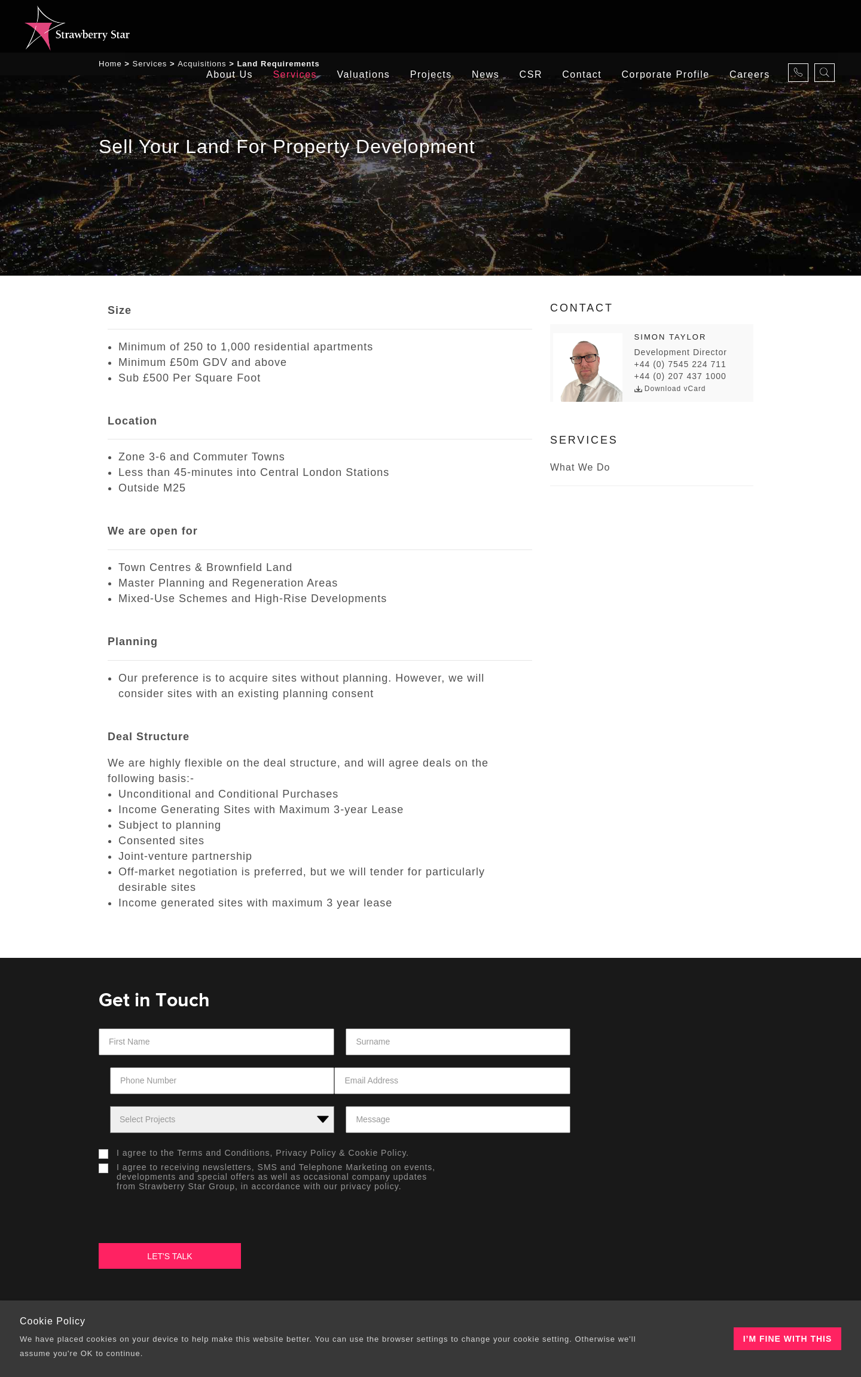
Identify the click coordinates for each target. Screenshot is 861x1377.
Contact (580, 27)
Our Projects (482, 1223)
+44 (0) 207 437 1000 (680, 378)
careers (749, 27)
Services (289, 27)
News (482, 27)
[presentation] (500, 1127)
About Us (223, 27)
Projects (426, 27)
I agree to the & (257, 1117)
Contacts (636, 1223)
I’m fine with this (787, 1339)
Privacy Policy (306, 1117)
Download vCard (670, 390)
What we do (580, 469)
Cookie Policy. (379, 1117)
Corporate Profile (664, 27)
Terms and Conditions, (225, 1117)
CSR (528, 27)
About (128, 1223)
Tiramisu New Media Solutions (616, 1295)
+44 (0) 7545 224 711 (680, 366)
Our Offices (312, 1223)
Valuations (358, 27)
